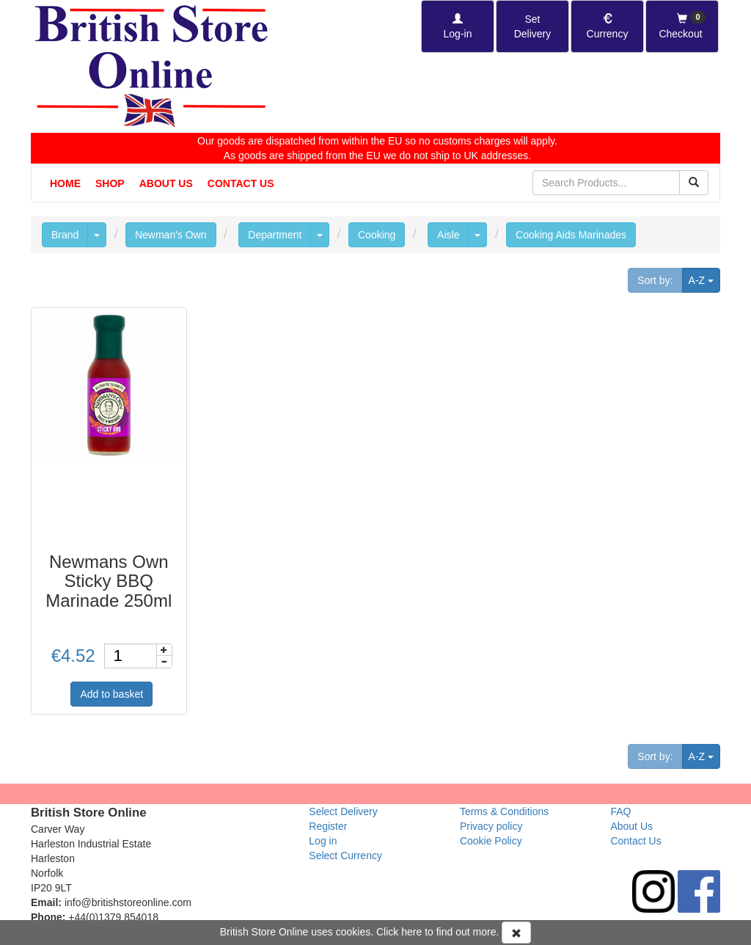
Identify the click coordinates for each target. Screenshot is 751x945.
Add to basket (111, 694)
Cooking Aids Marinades (571, 235)
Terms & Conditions (504, 811)
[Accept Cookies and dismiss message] (516, 933)
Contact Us (241, 183)
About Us (166, 183)
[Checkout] (682, 26)
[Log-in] (457, 26)
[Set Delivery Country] (532, 26)
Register (328, 826)
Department (274, 235)
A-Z (704, 279)
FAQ (620, 811)
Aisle (448, 235)
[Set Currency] (607, 26)
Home (65, 183)
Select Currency (345, 855)
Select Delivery (343, 811)
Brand (64, 235)
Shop (110, 183)
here (411, 932)
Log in (323, 841)
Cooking (376, 235)
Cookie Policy (491, 841)
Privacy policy (491, 826)
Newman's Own (171, 235)
